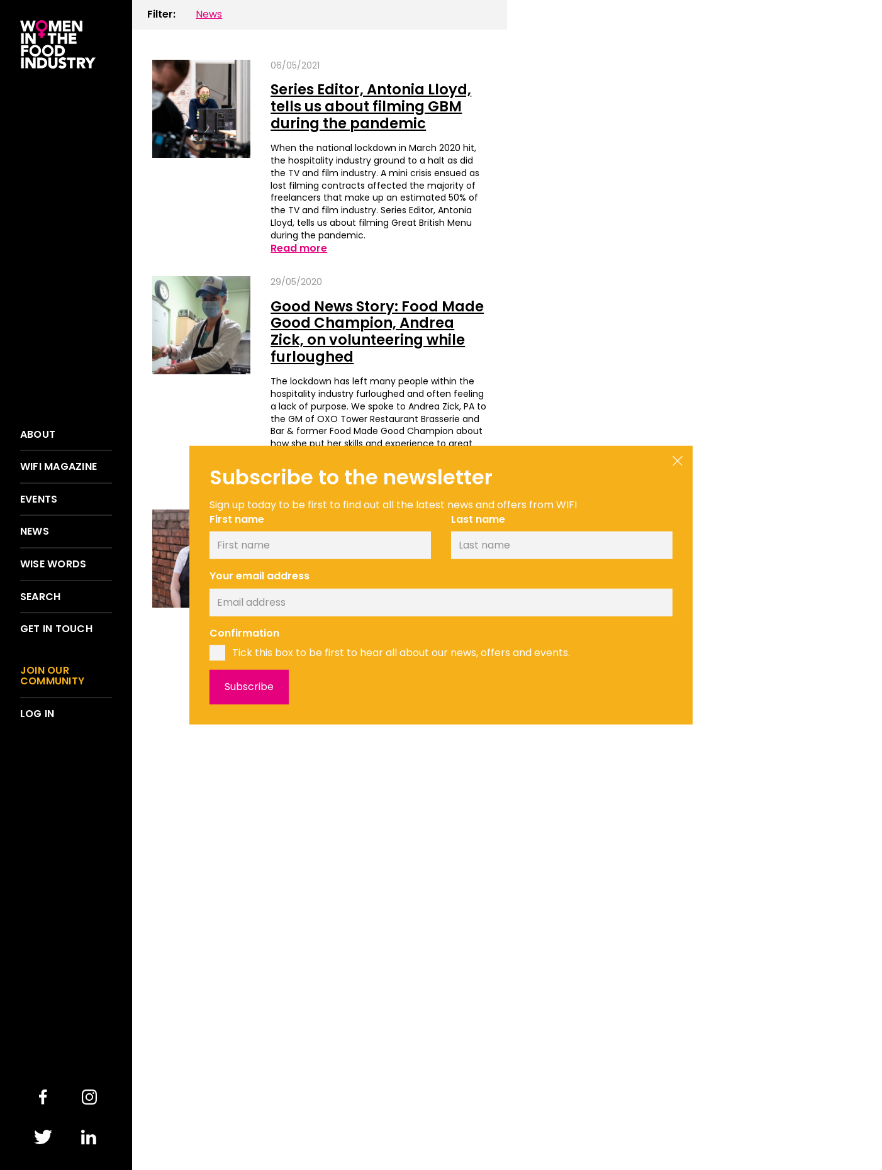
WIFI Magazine (58, 466)
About (37, 434)
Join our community (52, 676)
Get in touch (56, 629)
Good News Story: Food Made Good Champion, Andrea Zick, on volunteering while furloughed (377, 331)
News (34, 531)
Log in (37, 714)
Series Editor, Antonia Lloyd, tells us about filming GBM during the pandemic (371, 106)
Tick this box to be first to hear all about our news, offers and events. (401, 652)
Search (40, 597)
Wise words (53, 564)
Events (38, 499)
